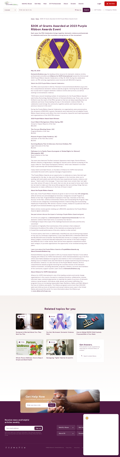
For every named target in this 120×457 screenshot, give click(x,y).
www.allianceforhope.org (41, 291)
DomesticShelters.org (38, 74)
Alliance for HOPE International (61, 76)
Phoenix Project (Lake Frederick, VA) (44, 137)
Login (99, 4)
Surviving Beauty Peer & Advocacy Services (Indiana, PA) (51, 144)
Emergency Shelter (111, 10)
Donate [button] (73, 4)
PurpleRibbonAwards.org (70, 249)
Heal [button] (44, 4)
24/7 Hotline (97, 10)
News (37, 19)
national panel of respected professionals (64, 218)
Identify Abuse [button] (27, 4)
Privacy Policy (69, 447)
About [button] (66, 4)
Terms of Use (77, 447)
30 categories (83, 194)
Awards (81, 4)
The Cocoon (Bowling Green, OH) (42, 129)
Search (86, 10)
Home (33, 19)
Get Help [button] (38, 4)
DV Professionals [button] (55, 4)
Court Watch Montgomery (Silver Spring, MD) (47, 122)
